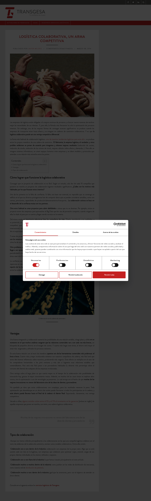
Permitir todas (109, 275)
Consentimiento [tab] (40, 232)
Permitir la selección (75, 275)
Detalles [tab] (75, 232)
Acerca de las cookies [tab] (110, 232)
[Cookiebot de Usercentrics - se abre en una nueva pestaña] (115, 224)
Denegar (42, 275)
